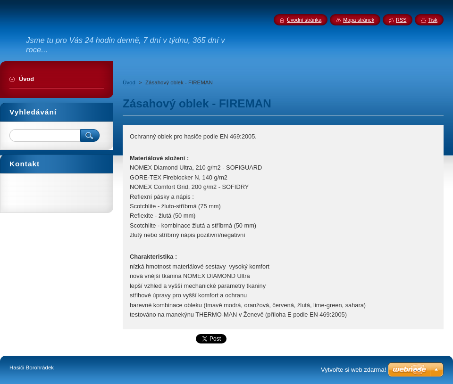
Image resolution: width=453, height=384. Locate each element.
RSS (401, 20)
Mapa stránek (358, 20)
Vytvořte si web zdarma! (353, 369)
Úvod (129, 82)
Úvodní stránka (304, 20)
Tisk (432, 20)
